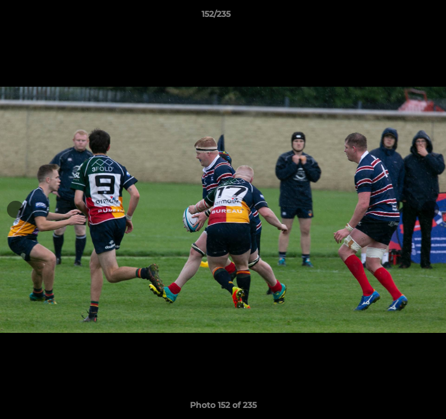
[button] (404, 17)
